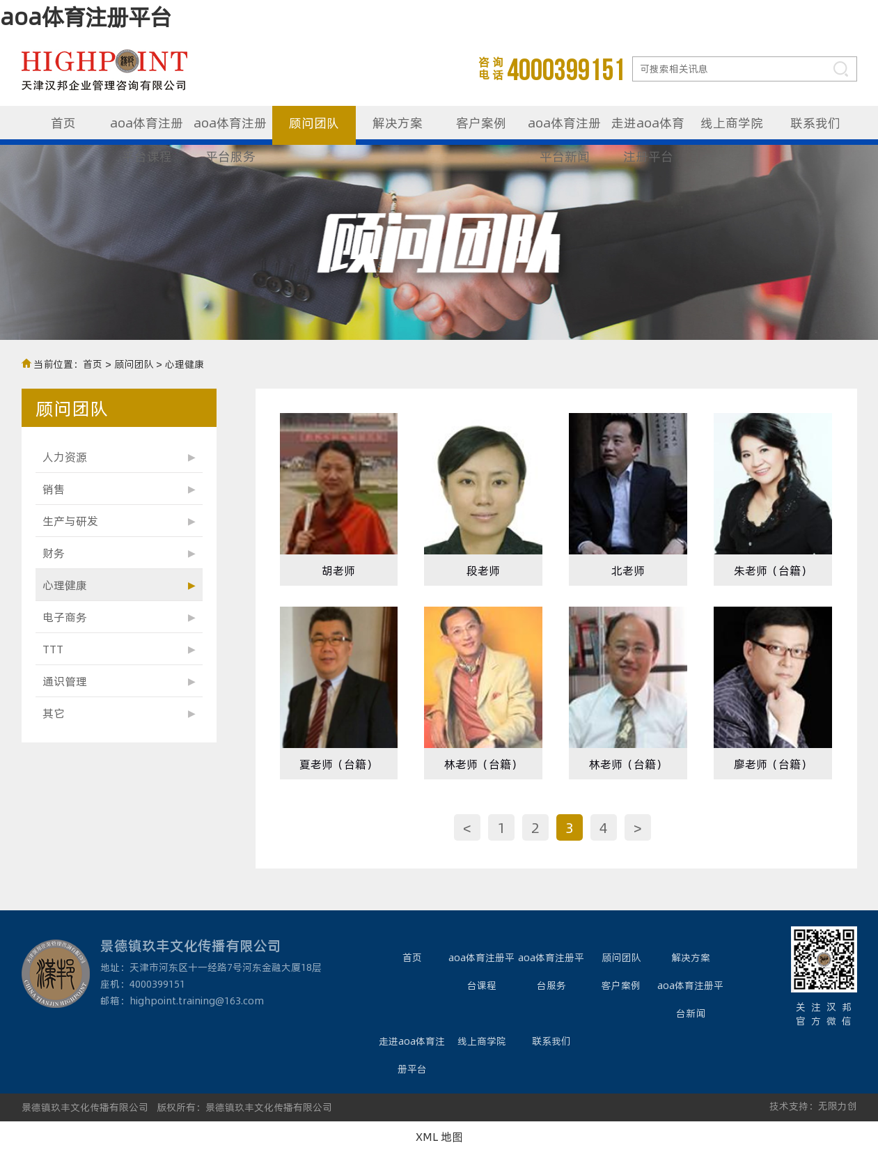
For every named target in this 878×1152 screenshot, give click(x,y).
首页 (63, 122)
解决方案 (398, 122)
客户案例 (481, 122)
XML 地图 (439, 1136)
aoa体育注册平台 (85, 16)
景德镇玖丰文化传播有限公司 (85, 1107)
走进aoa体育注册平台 (647, 129)
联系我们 (815, 122)
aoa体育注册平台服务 (230, 129)
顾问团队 (314, 122)
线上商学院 (731, 122)
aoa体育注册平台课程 (146, 129)
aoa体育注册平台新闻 (564, 129)
